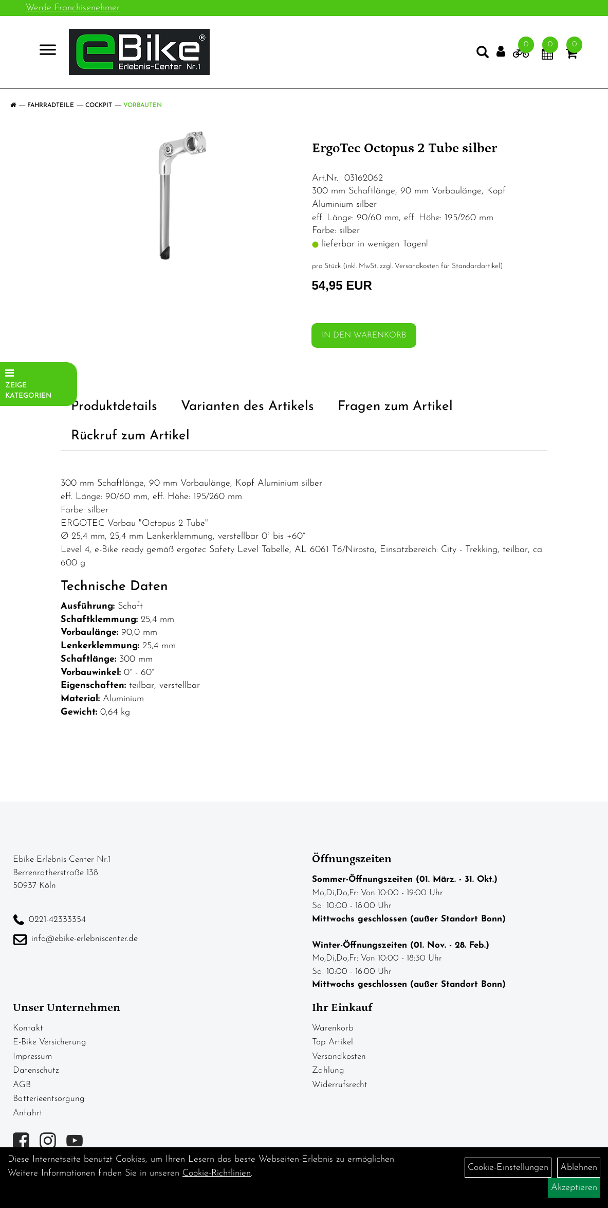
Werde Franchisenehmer (73, 8)
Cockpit (98, 105)
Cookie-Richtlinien (216, 1173)
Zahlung (328, 1070)
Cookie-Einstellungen (508, 1168)
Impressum (32, 1056)
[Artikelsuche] (482, 54)
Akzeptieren (574, 1188)
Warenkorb (333, 1028)
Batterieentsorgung (49, 1098)
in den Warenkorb (364, 335)
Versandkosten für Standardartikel (447, 266)
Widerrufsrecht (339, 1084)
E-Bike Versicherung (49, 1042)
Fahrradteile (50, 105)
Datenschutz (36, 1070)
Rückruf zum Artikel (130, 436)
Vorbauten (142, 105)
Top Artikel (332, 1042)
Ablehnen (578, 1168)
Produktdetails (114, 407)
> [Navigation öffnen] (43, 51)
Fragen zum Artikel (395, 407)
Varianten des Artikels (247, 407)
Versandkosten (339, 1056)
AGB (22, 1084)
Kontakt (28, 1028)
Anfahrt (28, 1113)
